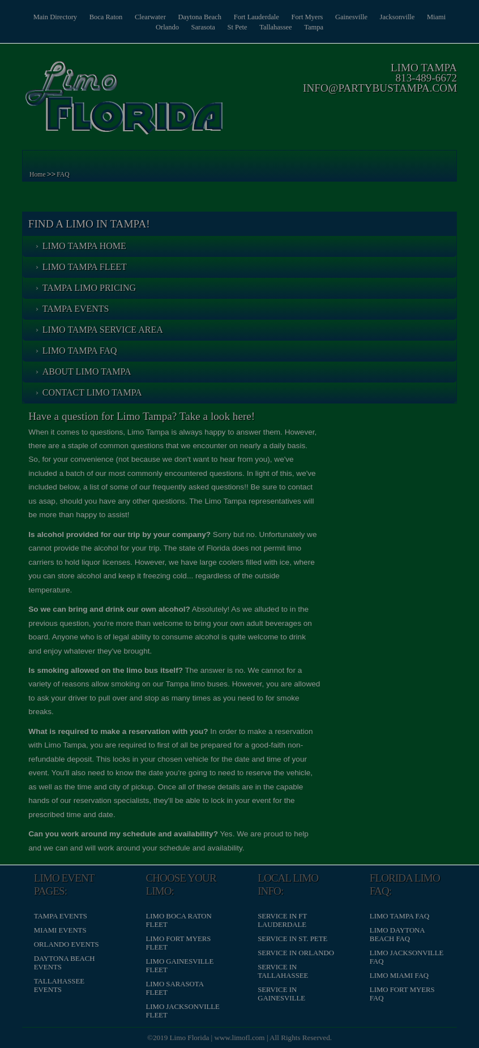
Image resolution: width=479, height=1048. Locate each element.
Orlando (179, 27)
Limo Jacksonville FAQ (405, 957)
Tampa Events (77, 308)
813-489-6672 (424, 78)
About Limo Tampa (88, 371)
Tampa (335, 27)
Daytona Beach (214, 17)
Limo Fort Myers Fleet (179, 942)
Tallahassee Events (61, 985)
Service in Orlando (296, 953)
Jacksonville (421, 17)
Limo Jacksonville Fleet (183, 1011)
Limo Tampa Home (86, 246)
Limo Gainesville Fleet (181, 965)
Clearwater (162, 17)
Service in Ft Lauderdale (282, 920)
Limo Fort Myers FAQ (401, 994)
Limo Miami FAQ (398, 976)
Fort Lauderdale (273, 17)
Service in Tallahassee (283, 971)
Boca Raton (115, 17)
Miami (143, 27)
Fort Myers (326, 17)
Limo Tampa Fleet (86, 267)
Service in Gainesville (281, 994)
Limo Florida (189, 1037)
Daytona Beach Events (66, 963)
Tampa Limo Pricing (91, 288)
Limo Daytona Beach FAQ (396, 934)
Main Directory (62, 17)
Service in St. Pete (292, 938)
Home (40, 174)
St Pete (253, 27)
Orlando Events (68, 944)
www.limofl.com (240, 1037)
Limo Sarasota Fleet (175, 988)
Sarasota (217, 27)
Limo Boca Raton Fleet (179, 920)
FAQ (65, 174)
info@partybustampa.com (378, 88)
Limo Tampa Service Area (104, 329)
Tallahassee (294, 27)
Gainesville (373, 17)
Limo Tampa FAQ (81, 350)
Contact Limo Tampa (94, 392)
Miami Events (62, 930)
